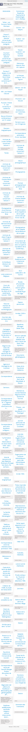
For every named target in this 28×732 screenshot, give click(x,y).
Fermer (26, 1)
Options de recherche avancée (14, 7)
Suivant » (25, 729)
